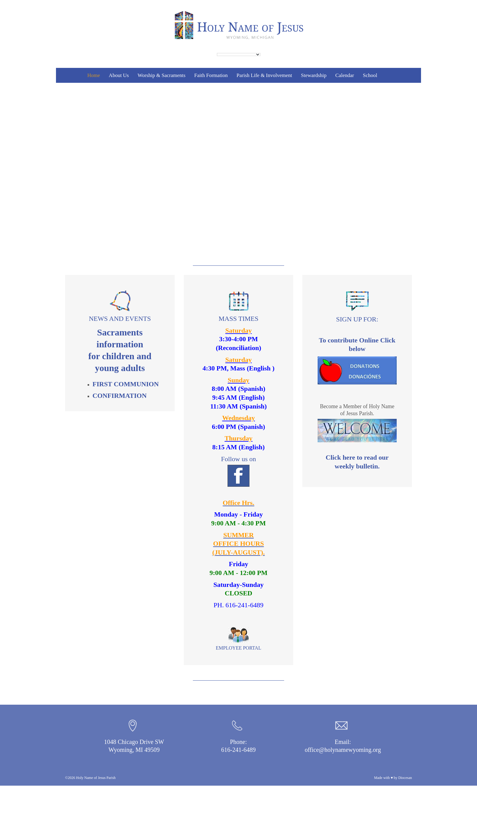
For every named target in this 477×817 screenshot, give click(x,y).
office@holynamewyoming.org (343, 749)
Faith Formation (211, 75)
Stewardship (313, 75)
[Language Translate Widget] (238, 54)
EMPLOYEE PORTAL (238, 647)
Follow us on (238, 471)
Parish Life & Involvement (264, 75)
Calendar (344, 75)
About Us (119, 75)
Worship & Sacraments (161, 75)
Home (93, 75)
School (370, 75)
